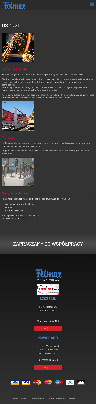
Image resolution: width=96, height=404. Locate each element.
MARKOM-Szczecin (69, 398)
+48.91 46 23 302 (50, 320)
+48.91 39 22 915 (50, 359)
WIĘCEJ (48, 328)
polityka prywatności (37, 398)
